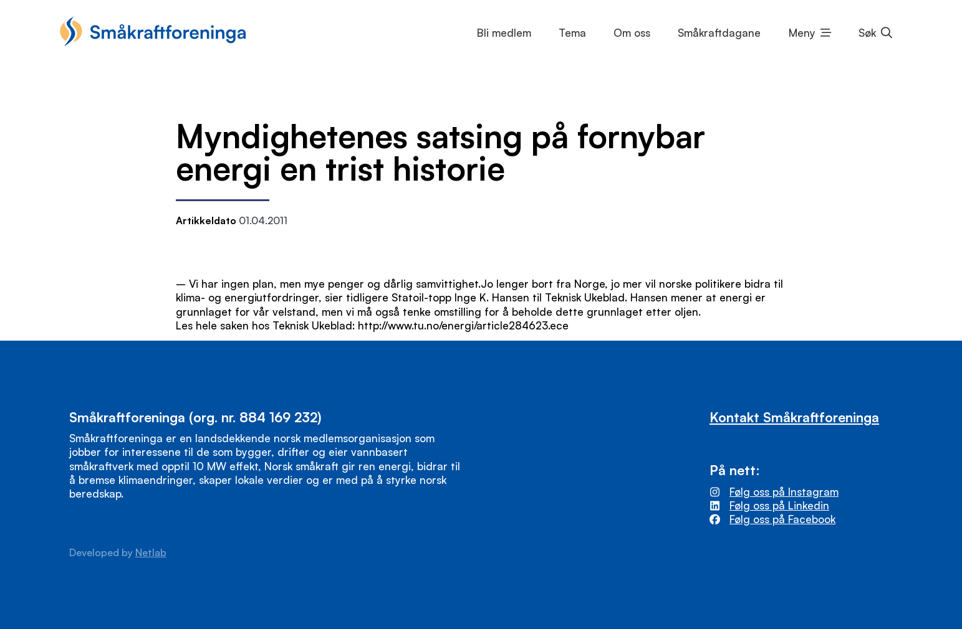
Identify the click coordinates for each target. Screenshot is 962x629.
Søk (867, 32)
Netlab (150, 552)
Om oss (631, 32)
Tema (572, 32)
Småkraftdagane (719, 32)
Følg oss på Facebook (782, 519)
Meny (802, 32)
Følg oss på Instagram (784, 491)
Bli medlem (504, 32)
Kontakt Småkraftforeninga (794, 417)
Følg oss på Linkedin (779, 505)
